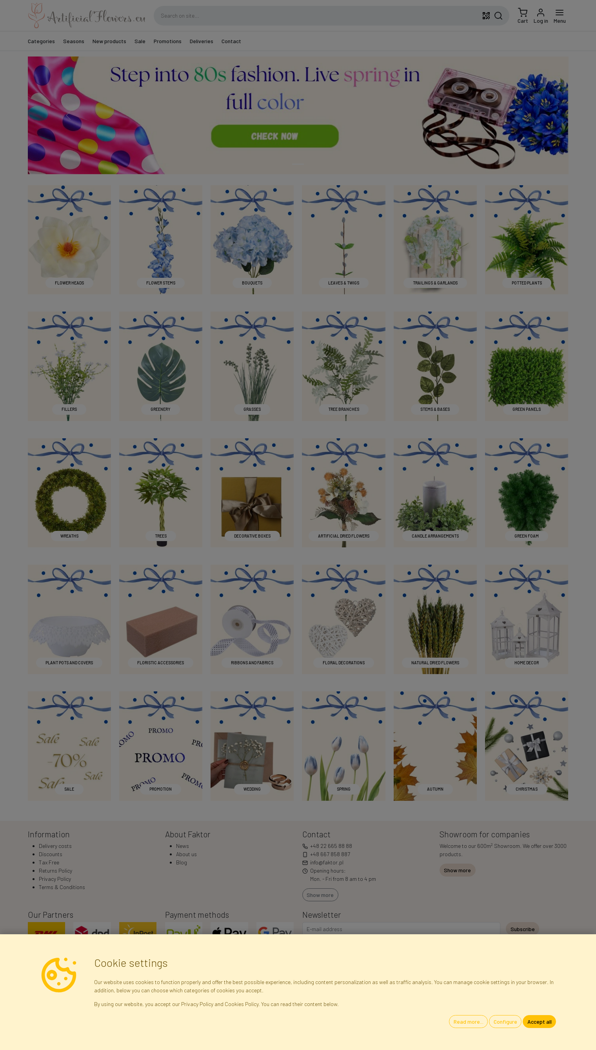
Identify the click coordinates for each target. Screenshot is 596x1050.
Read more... (468, 1021)
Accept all (539, 1021)
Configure (505, 1021)
